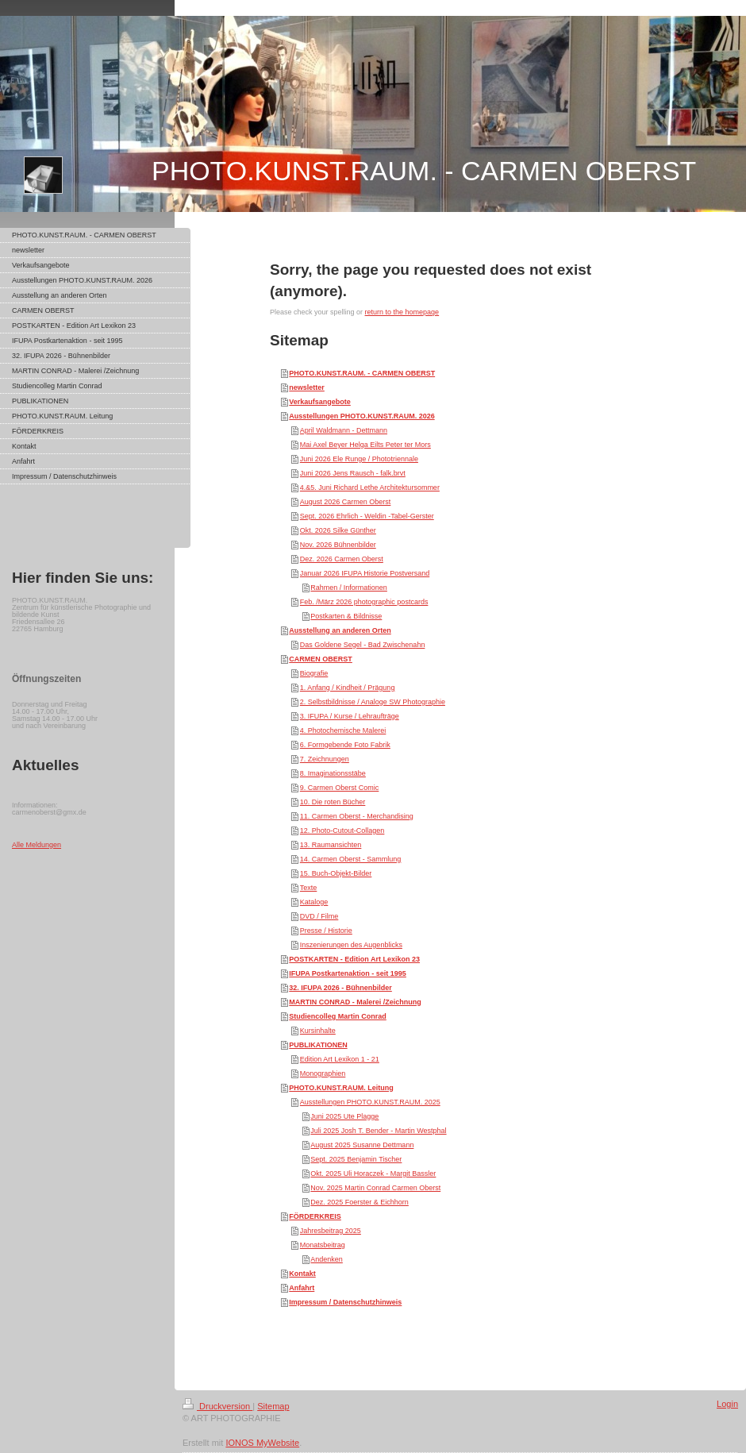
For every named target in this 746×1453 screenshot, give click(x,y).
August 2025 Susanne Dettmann (361, 1145)
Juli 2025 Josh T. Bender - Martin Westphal (378, 1131)
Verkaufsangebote (320, 402)
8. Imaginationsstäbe (333, 773)
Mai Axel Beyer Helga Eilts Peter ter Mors (365, 445)
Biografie (314, 673)
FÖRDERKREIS (315, 1216)
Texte (308, 888)
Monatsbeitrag (322, 1245)
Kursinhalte (318, 1031)
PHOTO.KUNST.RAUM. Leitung (341, 1088)
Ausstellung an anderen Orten (340, 630)
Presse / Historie (326, 931)
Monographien (323, 1073)
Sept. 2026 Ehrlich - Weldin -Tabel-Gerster (367, 516)
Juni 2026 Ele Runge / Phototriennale (359, 459)
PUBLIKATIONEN (318, 1045)
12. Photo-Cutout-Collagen (342, 830)
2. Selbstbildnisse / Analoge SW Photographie (372, 702)
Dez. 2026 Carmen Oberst (341, 559)
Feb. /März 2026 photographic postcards (364, 602)
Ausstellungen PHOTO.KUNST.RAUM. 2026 (361, 416)
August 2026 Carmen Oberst (345, 502)
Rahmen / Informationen (348, 588)
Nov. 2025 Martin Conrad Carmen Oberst (375, 1188)
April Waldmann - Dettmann (343, 430)
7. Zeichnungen (324, 759)
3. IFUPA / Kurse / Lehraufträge (349, 716)
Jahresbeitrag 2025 (330, 1231)
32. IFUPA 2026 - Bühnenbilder (340, 988)
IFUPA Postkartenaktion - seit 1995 (347, 973)
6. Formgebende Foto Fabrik (345, 745)
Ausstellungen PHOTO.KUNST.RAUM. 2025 (370, 1102)
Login (727, 1404)
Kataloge (314, 902)
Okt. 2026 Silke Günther (338, 530)
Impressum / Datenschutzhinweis (345, 1302)
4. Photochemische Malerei (343, 730)
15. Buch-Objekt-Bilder (336, 873)
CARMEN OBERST (320, 659)
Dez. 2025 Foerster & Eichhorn (359, 1202)
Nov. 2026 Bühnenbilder (338, 545)
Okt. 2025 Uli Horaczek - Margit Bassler (373, 1173)
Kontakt (302, 1274)
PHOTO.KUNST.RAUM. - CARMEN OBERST (362, 373)
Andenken (326, 1259)
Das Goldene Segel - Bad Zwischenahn (362, 645)
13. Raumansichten (331, 845)
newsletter (307, 387)
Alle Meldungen (36, 845)
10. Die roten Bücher (333, 802)
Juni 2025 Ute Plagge (344, 1116)
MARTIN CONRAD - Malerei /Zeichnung (355, 1002)
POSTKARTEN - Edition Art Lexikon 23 (354, 959)
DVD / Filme (319, 916)
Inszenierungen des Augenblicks (351, 945)
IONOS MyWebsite (262, 1442)
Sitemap (273, 1406)
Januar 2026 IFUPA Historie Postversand (364, 573)
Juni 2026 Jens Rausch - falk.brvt (353, 473)
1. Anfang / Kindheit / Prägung (347, 688)
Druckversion (217, 1406)
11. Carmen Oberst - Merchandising (356, 816)
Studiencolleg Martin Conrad (337, 1016)
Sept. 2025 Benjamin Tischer (356, 1159)
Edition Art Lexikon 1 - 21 (339, 1059)
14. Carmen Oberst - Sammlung (351, 859)
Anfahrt (301, 1288)
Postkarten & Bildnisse (346, 616)
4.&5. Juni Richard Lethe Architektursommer (370, 487)
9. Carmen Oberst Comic (339, 788)
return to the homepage (402, 312)
